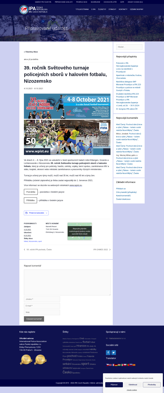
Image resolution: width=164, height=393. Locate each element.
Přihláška (30, 200)
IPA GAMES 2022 (101, 250)
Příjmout (114, 387)
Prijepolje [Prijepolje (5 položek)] (90, 356)
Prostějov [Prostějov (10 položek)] (67, 359)
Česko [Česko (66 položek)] (67, 372)
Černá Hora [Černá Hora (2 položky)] (89, 368)
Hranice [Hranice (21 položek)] (81, 345)
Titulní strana (82, 9)
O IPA (93, 9)
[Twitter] (113, 352)
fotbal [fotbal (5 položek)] (92, 342)
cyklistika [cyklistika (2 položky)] (66, 342)
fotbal (26, 241)
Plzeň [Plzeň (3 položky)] (65, 356)
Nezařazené (95, 2)
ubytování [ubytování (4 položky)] (76, 368)
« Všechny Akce (31, 52)
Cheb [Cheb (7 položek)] (81, 338)
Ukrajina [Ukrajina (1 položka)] (83, 368)
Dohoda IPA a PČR (110, 2)
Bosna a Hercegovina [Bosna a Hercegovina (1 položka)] (73, 339)
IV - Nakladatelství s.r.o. (116, 338)
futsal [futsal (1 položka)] (72, 346)
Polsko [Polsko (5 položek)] (80, 356)
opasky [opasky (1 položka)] (80, 352)
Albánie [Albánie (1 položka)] (65, 339)
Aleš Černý (120, 124)
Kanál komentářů (123, 195)
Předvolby (152, 387)
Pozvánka (30, 192)
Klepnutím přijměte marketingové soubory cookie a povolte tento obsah (79, 231)
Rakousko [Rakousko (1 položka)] (75, 360)
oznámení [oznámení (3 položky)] (86, 352)
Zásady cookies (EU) (135, 2)
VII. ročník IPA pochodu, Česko (39, 250)
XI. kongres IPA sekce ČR (126, 109)
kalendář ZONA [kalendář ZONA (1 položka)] (73, 349)
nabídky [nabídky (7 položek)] (92, 349)
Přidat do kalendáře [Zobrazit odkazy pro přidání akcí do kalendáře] (36, 213)
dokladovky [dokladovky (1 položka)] (72, 342)
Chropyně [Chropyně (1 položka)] (93, 339)
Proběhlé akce (81, 2)
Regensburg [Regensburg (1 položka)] (81, 360)
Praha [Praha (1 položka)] (84, 356)
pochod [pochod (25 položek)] (72, 356)
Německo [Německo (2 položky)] (74, 352)
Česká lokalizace (123, 199)
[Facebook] (108, 352)
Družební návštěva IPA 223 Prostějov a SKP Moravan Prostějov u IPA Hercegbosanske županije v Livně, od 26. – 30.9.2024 (127, 100)
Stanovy (112, 9)
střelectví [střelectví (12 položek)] (67, 368)
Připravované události (64, 2)
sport (40, 241)
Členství (102, 9)
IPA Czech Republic (82, 383)
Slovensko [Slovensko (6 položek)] (76, 364)
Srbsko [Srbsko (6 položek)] (93, 364)
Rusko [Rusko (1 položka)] (93, 360)
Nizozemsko (33, 241)
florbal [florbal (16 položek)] (86, 342)
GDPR (122, 2)
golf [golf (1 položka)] (75, 346)
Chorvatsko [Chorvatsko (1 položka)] (88, 339)
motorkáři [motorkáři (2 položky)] (86, 349)
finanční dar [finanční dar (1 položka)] (79, 342)
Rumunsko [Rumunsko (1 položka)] (88, 360)
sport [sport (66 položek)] (85, 364)
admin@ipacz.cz (102, 383)
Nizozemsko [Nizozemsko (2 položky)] (67, 352)
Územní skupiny (136, 9)
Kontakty (123, 9)
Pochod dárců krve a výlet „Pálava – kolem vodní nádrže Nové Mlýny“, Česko (129, 127)
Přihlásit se (121, 188)
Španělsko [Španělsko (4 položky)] (76, 373)
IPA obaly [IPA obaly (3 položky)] (89, 346)
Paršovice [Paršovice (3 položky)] (94, 352)
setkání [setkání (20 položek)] (67, 364)
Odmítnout (133, 387)
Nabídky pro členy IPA (43, 2)
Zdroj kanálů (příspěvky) (126, 192)
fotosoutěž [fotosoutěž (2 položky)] (66, 346)
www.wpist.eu (75, 185)
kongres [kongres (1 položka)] (80, 349)
